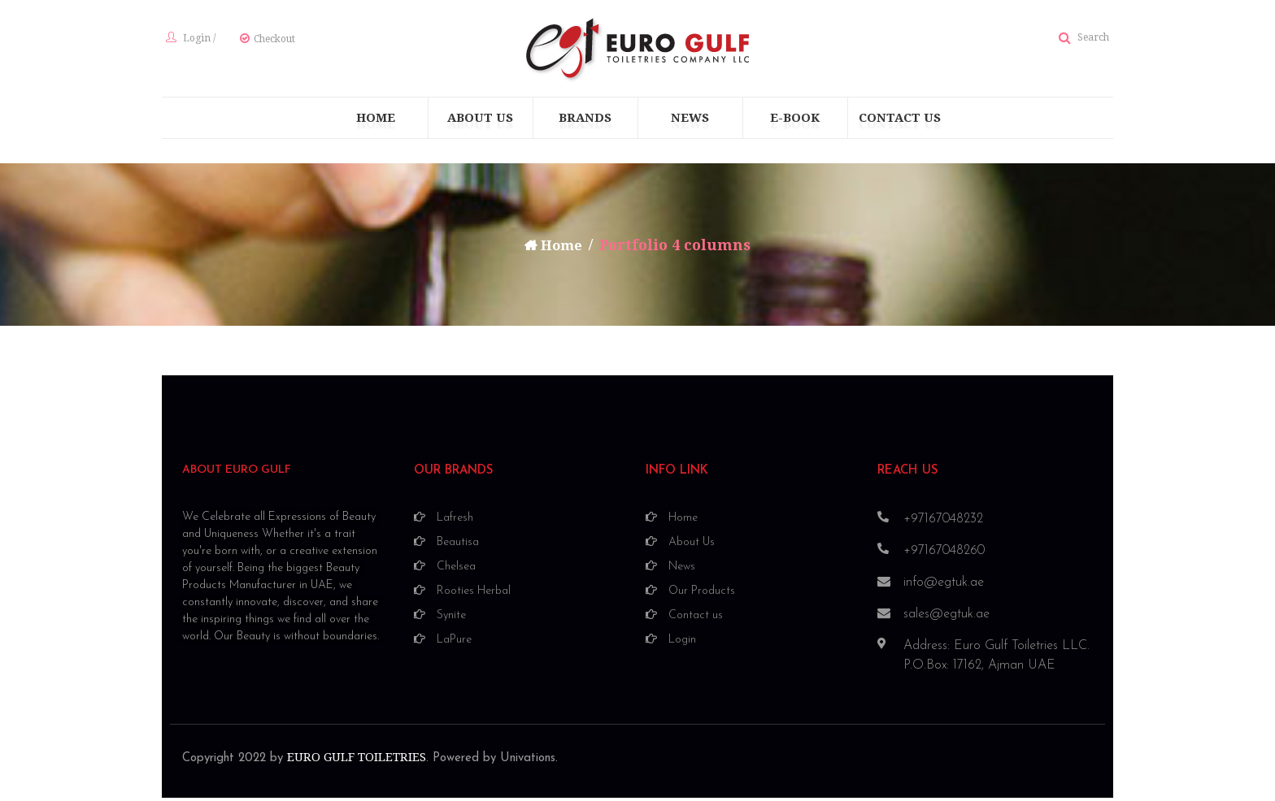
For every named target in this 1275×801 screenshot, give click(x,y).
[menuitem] (376, 122)
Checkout (270, 41)
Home (562, 249)
